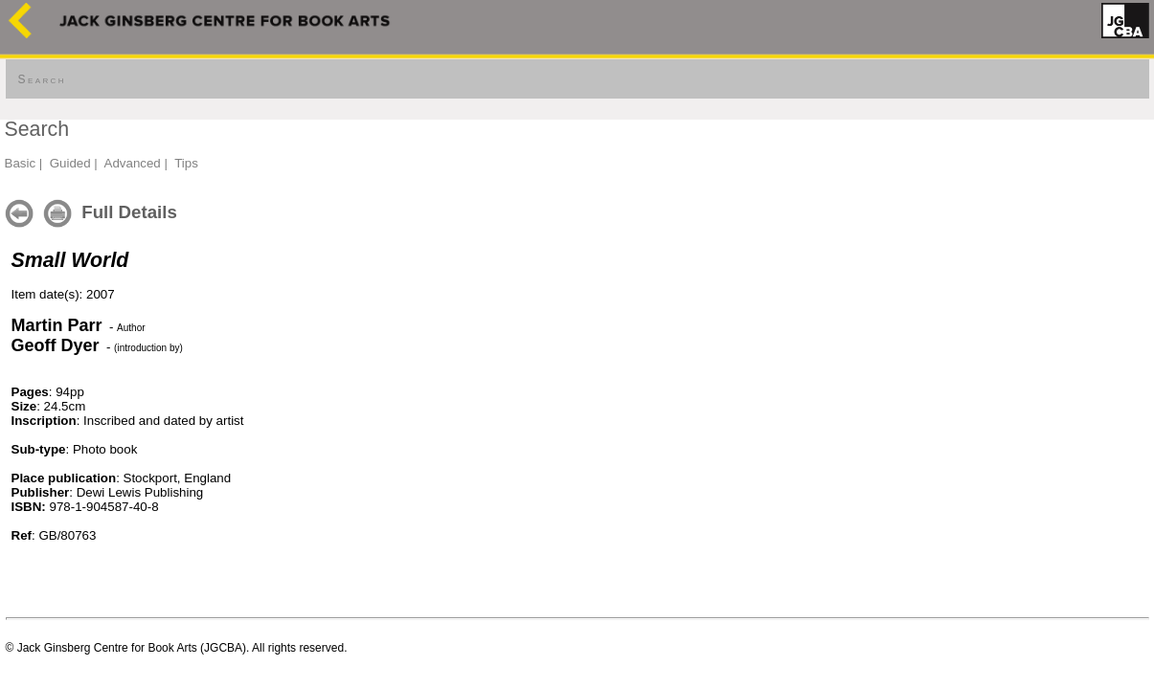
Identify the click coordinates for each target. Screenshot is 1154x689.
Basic (20, 163)
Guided (70, 163)
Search (42, 79)
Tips (186, 163)
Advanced (132, 163)
